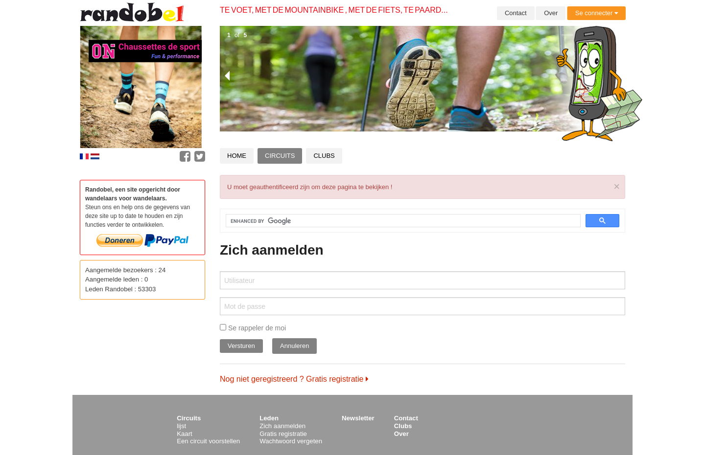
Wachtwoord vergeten (290, 441)
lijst (181, 426)
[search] (397, 221)
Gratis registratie (283, 433)
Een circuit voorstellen (208, 441)
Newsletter (358, 418)
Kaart (184, 433)
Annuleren (294, 345)
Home (236, 155)
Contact (516, 13)
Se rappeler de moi (253, 328)
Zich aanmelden (282, 426)
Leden (269, 418)
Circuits (280, 155)
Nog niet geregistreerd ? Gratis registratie (294, 379)
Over (551, 13)
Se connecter (596, 13)
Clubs (323, 155)
